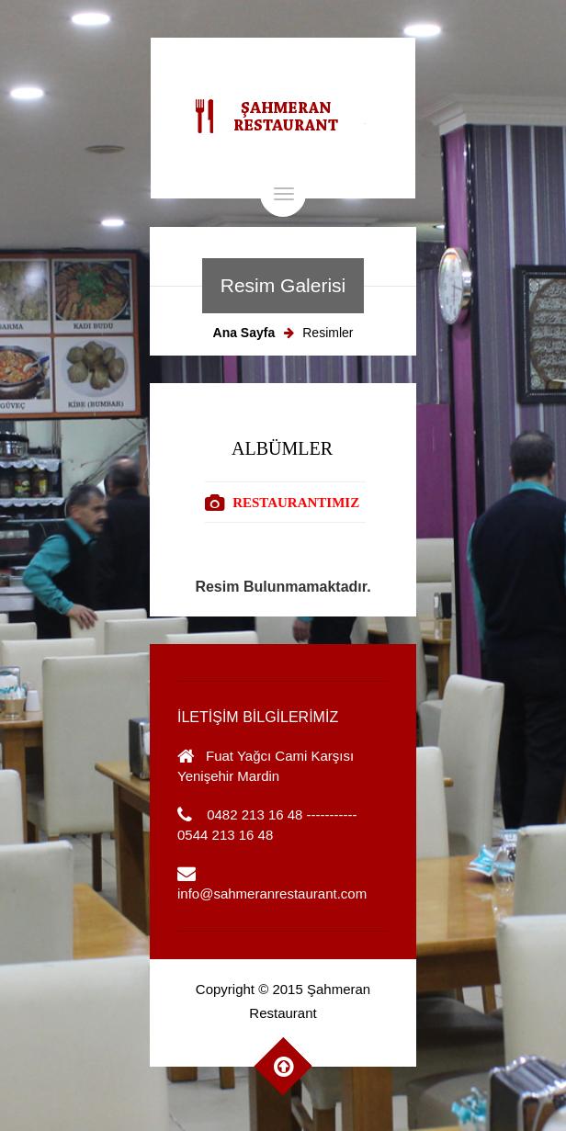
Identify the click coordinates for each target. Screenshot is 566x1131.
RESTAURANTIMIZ (295, 502)
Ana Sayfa (244, 332)
